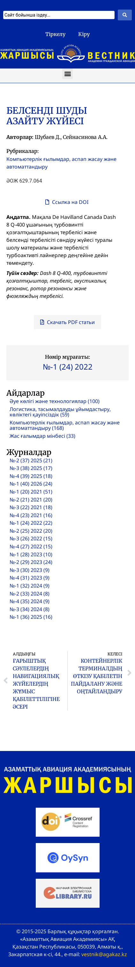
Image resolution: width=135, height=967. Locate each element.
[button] (67, 74)
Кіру (84, 34)
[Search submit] (125, 15)
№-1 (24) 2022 (68, 366)
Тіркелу (55, 34)
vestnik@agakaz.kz (104, 954)
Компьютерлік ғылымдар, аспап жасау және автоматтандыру (61, 162)
